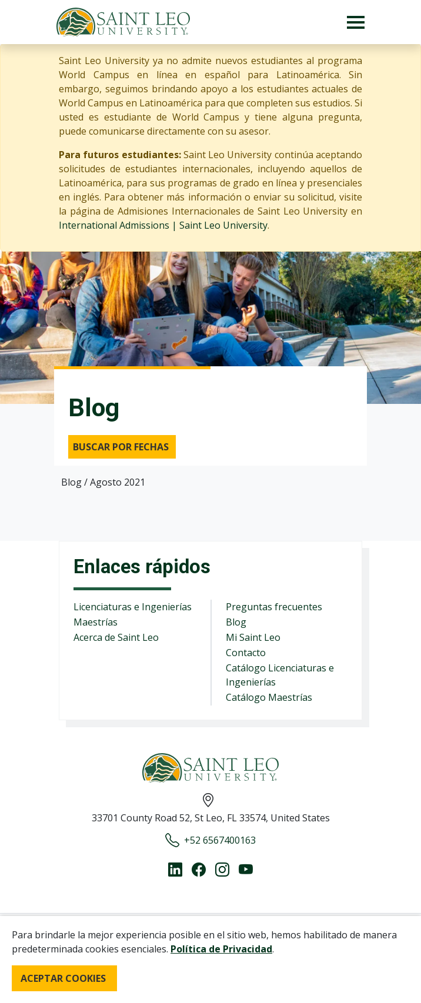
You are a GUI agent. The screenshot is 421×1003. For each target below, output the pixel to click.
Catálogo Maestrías (269, 697)
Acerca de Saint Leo (116, 637)
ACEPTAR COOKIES (63, 978)
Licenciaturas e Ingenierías (132, 606)
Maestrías (95, 622)
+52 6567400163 (210, 840)
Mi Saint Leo (253, 637)
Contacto (246, 652)
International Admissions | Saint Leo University (163, 225)
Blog (236, 622)
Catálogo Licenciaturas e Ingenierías (280, 674)
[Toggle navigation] (355, 22)
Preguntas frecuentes (274, 606)
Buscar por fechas (121, 446)
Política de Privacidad (221, 948)
